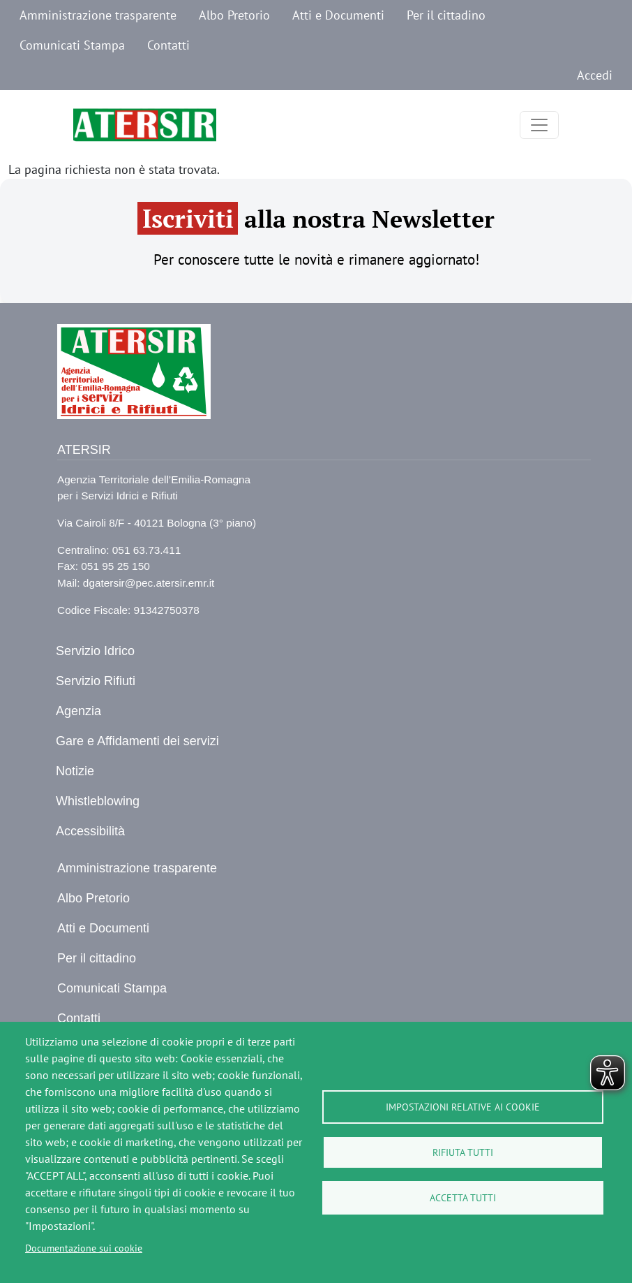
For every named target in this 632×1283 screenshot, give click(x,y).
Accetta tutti (463, 1198)
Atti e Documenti (338, 15)
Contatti (168, 45)
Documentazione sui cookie (83, 1248)
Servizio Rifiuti (95, 681)
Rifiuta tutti (462, 1152)
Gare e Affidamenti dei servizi (137, 741)
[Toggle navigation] (539, 125)
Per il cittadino (446, 15)
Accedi (594, 75)
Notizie (75, 771)
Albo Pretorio (234, 15)
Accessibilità (90, 831)
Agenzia (78, 711)
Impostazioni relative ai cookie (463, 1107)
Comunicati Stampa (72, 45)
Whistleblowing (98, 801)
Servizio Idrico (95, 651)
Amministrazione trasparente (98, 15)
